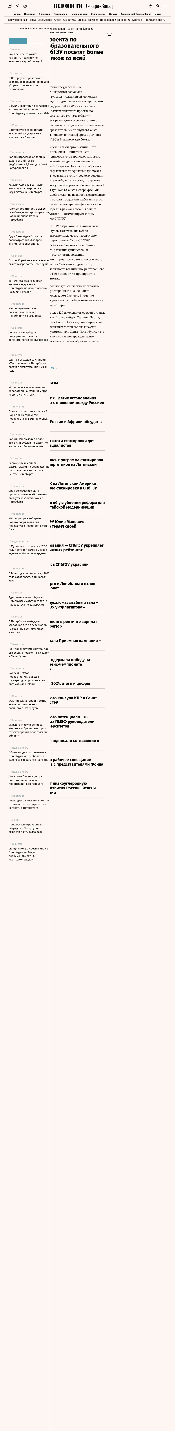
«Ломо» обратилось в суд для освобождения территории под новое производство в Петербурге (29, 214)
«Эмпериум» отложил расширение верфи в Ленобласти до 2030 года (25, 312)
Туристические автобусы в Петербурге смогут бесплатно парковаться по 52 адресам (28, 601)
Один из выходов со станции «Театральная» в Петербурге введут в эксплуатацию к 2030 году (28, 365)
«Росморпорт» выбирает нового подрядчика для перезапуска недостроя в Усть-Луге (29, 524)
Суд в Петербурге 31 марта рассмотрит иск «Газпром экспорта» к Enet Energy (25, 240)
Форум (113, 13)
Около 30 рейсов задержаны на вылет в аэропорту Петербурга (29, 262)
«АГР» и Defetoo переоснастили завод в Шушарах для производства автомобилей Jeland (27, 678)
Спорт (57, 19)
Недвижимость (79, 13)
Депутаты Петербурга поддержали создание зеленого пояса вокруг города (28, 336)
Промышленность (154, 19)
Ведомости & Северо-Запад (136, 13)
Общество (44, 13)
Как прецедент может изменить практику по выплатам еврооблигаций (25, 57)
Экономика (14, 13)
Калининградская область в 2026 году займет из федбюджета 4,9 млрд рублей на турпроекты (28, 162)
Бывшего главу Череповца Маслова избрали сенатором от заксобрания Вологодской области (28, 730)
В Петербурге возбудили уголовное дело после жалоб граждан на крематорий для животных (28, 627)
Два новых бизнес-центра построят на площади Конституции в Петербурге (26, 780)
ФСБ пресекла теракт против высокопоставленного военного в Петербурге (27, 704)
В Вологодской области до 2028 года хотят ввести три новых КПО (29, 577)
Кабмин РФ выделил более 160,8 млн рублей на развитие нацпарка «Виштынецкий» (28, 442)
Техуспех (93, 19)
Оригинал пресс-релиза (76, 621)
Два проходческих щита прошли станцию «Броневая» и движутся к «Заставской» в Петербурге (29, 496)
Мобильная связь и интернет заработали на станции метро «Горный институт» (28, 391)
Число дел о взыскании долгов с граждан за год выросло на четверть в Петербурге (29, 804)
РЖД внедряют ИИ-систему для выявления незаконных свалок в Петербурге (29, 652)
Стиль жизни (98, 13)
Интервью (160, 13)
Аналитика (69, 19)
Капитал (137, 19)
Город (32, 19)
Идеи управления (16, 19)
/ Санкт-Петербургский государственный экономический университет (74, 36)
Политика (29, 13)
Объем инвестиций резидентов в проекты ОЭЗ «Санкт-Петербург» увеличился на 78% (29, 109)
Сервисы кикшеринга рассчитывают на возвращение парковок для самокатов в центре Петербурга (29, 468)
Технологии (60, 13)
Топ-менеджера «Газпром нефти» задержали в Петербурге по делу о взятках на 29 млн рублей (28, 286)
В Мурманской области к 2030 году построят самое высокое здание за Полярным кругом (28, 549)
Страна (82, 19)
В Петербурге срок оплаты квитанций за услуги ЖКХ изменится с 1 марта (26, 133)
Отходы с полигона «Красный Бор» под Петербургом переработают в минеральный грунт (28, 417)
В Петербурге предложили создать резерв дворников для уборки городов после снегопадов (29, 83)
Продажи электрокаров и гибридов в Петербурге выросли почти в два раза (26, 828)
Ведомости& (45, 19)
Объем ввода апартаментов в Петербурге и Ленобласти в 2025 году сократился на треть (28, 756)
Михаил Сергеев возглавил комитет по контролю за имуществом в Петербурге (26, 188)
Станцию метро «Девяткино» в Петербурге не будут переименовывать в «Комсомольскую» (28, 854)
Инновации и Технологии (115, 19)
